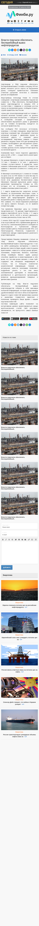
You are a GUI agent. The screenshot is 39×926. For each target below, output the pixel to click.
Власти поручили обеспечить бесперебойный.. (13, 368)
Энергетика (19, 602)
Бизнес (24, 55)
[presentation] (3, 539)
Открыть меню (19, 30)
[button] (2, 539)
